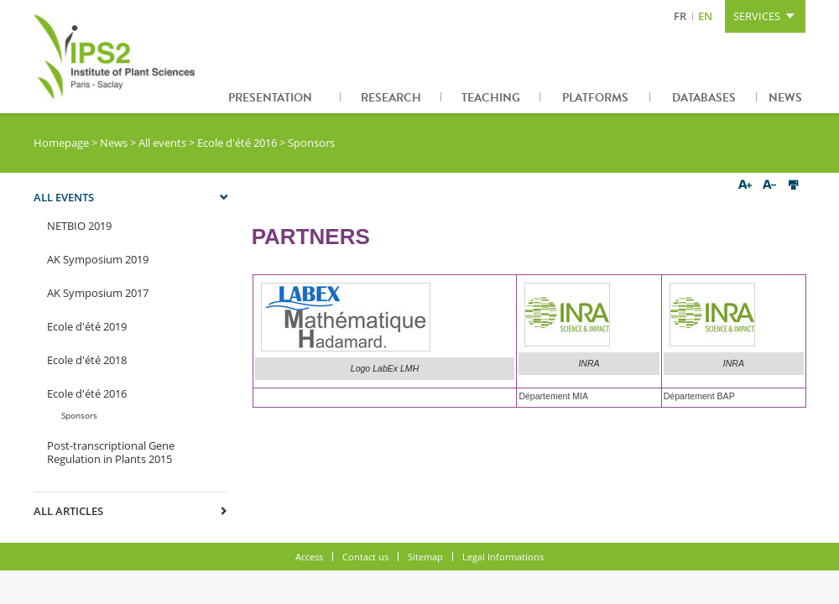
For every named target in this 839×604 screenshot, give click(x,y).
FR (680, 15)
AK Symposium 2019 (98, 259)
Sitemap (425, 556)
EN (705, 15)
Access (309, 556)
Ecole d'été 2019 (87, 326)
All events (162, 142)
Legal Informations (503, 556)
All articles (68, 510)
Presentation (270, 98)
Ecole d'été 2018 (87, 359)
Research (391, 98)
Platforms (595, 98)
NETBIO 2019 (79, 225)
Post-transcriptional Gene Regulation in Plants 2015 (111, 452)
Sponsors (79, 415)
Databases (704, 98)
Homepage (61, 142)
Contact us (365, 556)
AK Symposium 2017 (98, 292)
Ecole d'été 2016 (237, 142)
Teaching (490, 98)
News (785, 98)
